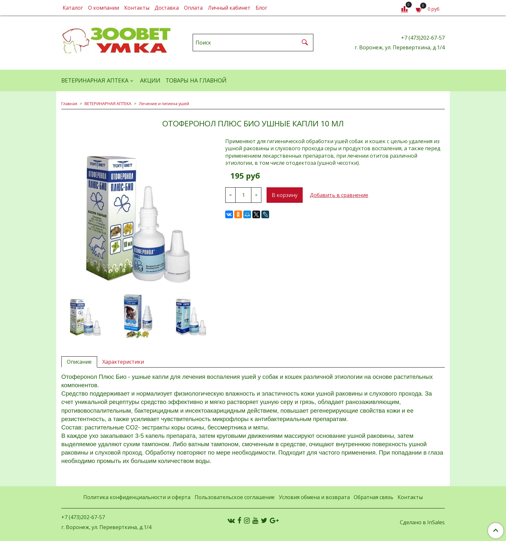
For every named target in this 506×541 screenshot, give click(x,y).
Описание (79, 361)
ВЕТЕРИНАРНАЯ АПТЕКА (94, 80)
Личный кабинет (229, 7)
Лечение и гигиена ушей (164, 103)
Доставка (167, 7)
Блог (261, 7)
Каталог (73, 7)
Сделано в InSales (422, 522)
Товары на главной (196, 80)
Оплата (193, 7)
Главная (69, 103)
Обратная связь (373, 497)
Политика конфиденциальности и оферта (136, 497)
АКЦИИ (150, 80)
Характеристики (123, 361)
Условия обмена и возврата (314, 497)
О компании (103, 7)
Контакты (136, 7)
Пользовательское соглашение (235, 497)
